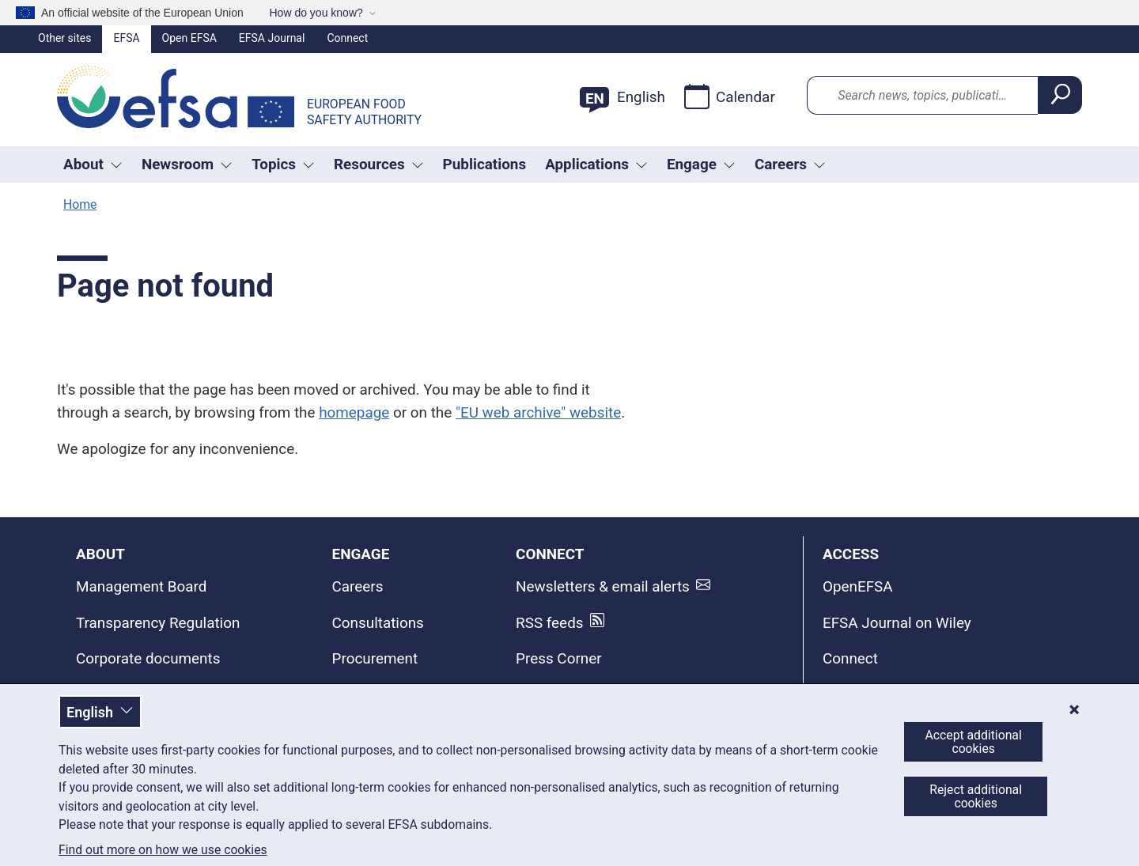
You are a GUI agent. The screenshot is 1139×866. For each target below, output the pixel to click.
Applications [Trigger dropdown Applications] (596, 164)
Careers (358, 586)
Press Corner (559, 658)
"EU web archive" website (538, 412)
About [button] (93, 164)
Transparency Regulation (158, 623)
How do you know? (315, 12)
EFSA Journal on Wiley (897, 623)
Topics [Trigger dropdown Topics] (283, 164)
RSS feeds (549, 623)
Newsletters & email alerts (603, 586)
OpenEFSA (858, 586)
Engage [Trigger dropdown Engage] (701, 164)
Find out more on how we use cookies (163, 850)
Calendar (729, 96)
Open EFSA (189, 38)
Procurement (375, 658)
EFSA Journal (272, 38)
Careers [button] (790, 164)
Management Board (141, 586)
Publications (485, 164)
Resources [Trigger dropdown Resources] (379, 164)
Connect (347, 38)
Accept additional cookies (973, 742)
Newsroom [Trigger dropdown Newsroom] (187, 164)
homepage (354, 412)
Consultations (378, 623)
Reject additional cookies (975, 796)
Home (79, 204)
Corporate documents (148, 658)
